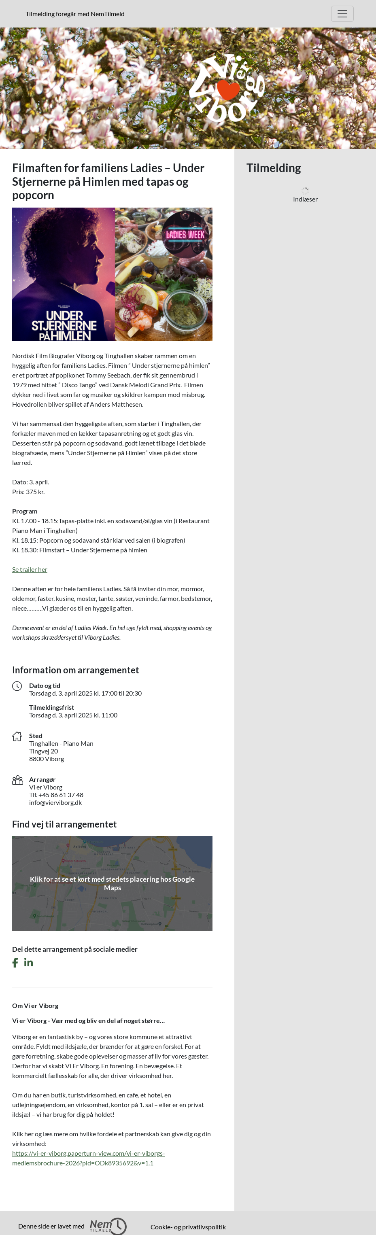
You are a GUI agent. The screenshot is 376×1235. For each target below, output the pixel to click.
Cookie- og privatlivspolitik (188, 1227)
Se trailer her (29, 569)
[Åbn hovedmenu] (342, 14)
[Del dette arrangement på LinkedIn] (28, 963)
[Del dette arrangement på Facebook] (15, 963)
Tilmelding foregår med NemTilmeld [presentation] (75, 13)
